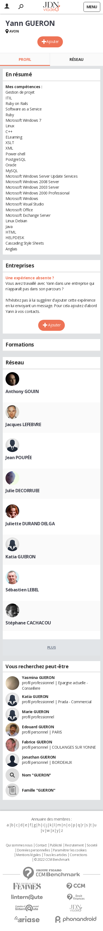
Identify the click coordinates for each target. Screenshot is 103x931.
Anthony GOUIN (22, 391)
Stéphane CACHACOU (28, 623)
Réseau (76, 59)
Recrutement (74, 845)
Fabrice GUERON (37, 742)
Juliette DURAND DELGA (30, 524)
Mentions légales (28, 855)
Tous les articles (55, 855)
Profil (25, 59)
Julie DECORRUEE (22, 491)
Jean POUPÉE (18, 457)
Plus (51, 647)
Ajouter (52, 41)
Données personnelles (33, 850)
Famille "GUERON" (38, 790)
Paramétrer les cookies (70, 850)
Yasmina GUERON (38, 677)
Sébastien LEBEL (22, 590)
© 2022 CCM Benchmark (51, 860)
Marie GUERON (35, 711)
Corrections (78, 855)
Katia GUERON (20, 557)
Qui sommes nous (19, 845)
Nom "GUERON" (36, 775)
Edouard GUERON (38, 726)
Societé (92, 845)
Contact (41, 845)
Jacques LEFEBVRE (23, 424)
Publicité (56, 845)
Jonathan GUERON (39, 757)
